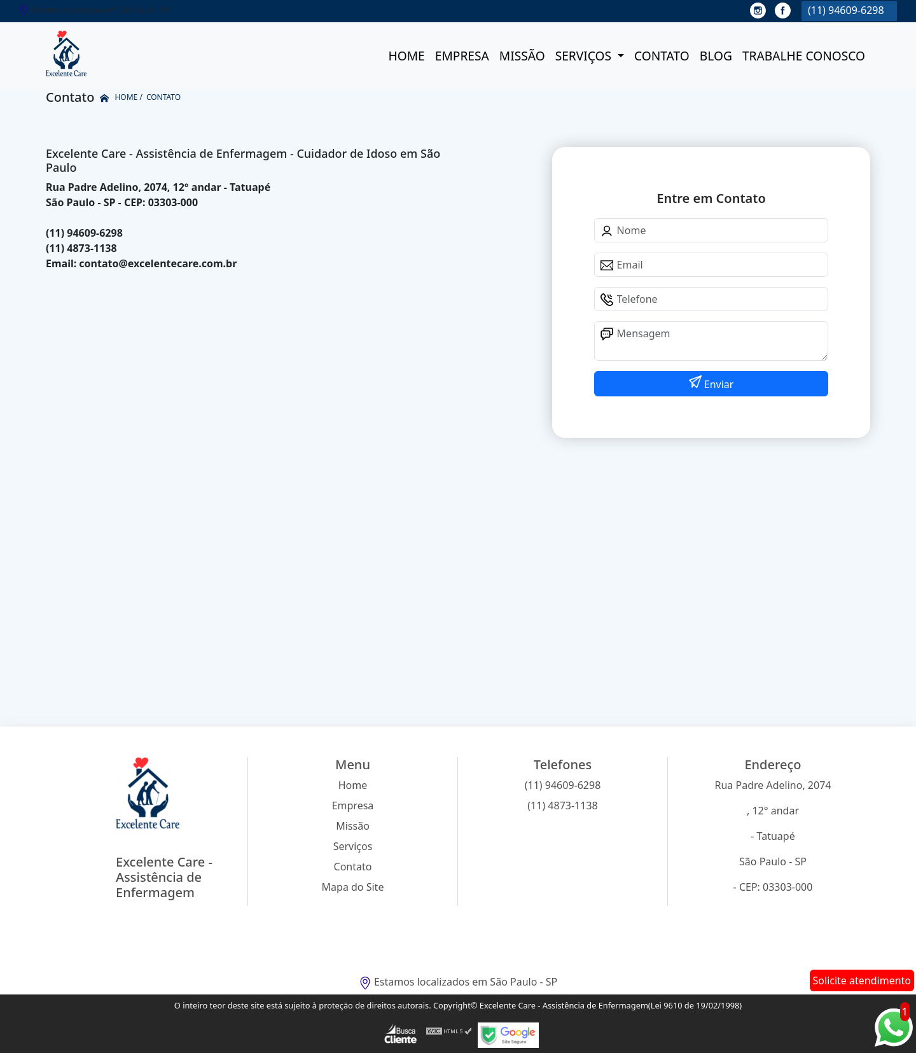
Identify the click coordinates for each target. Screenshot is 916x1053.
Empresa (462, 55)
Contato (662, 55)
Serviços (584, 55)
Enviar (718, 384)
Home (406, 55)
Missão (522, 55)
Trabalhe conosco (803, 55)
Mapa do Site (353, 887)
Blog (716, 55)
